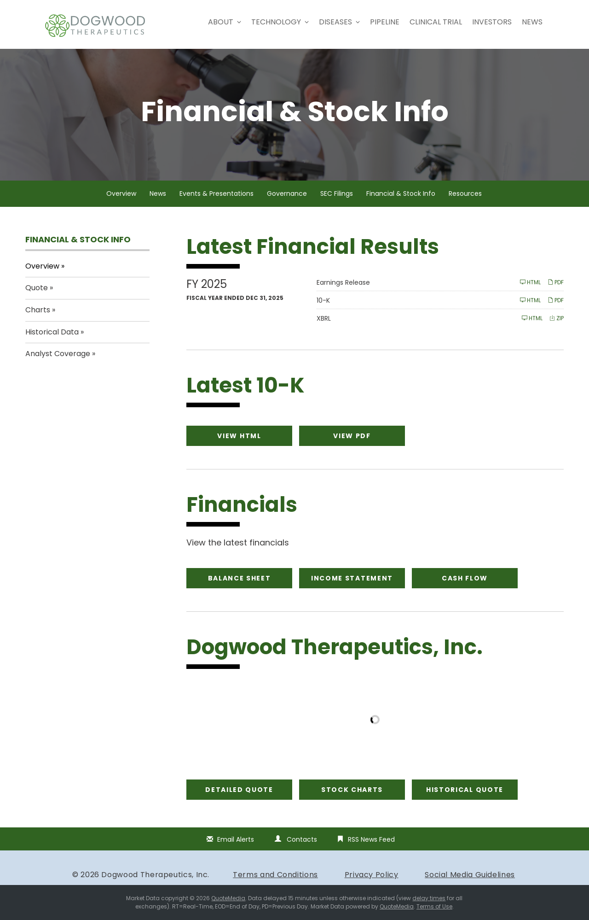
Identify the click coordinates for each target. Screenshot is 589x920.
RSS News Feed (371, 839)
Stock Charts (352, 789)
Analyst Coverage (57, 353)
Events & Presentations (216, 193)
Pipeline (384, 22)
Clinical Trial (436, 22)
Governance (287, 193)
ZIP (556, 318)
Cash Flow (465, 578)
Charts (37, 310)
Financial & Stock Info (400, 193)
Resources (465, 193)
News (532, 22)
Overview (121, 193)
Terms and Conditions (275, 874)
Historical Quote (464, 789)
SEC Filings (336, 193)
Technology (280, 22)
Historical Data (52, 332)
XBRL (324, 318)
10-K (323, 300)
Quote (36, 287)
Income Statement (352, 578)
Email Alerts (235, 839)
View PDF (351, 435)
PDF (556, 282)
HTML (530, 282)
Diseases (339, 22)
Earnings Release (343, 282)
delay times (428, 898)
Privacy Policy (371, 874)
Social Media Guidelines (470, 874)
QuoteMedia (228, 898)
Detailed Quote (239, 789)
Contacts (302, 839)
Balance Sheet (239, 578)
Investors (492, 22)
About (224, 22)
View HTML (239, 435)
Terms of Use (434, 906)
